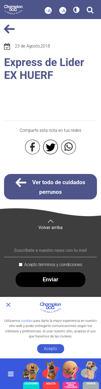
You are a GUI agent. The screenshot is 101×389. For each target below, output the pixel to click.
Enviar (50, 279)
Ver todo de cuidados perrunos (50, 186)
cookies (27, 321)
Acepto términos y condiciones (53, 264)
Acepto (50, 348)
